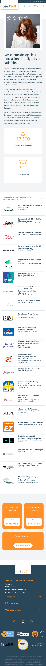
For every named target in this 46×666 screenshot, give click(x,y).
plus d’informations (12, 522)
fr (37, 6)
